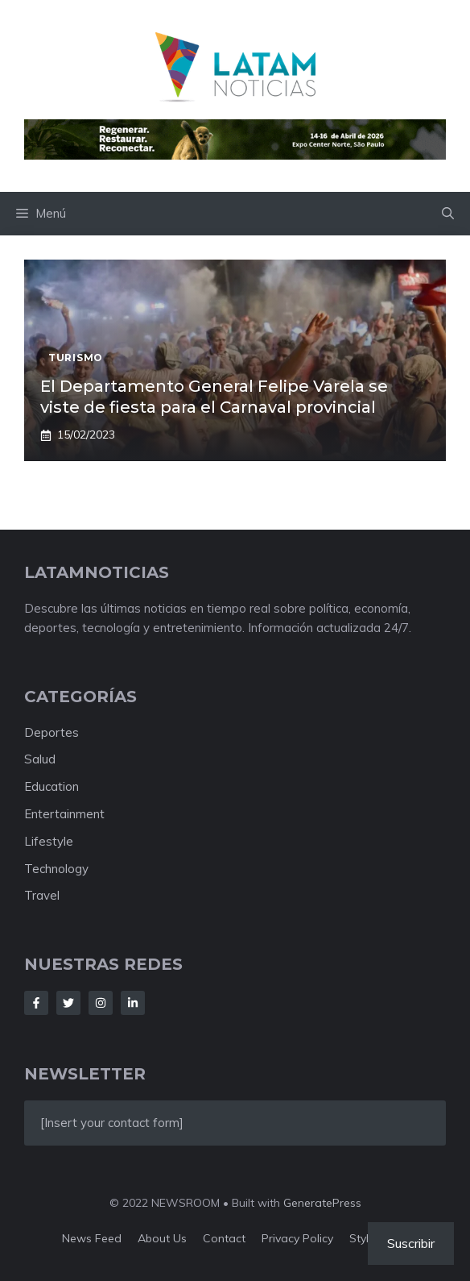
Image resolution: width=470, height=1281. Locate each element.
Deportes (51, 732)
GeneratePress (322, 1203)
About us (162, 1238)
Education (51, 786)
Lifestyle (48, 841)
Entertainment (64, 813)
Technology (56, 868)
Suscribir (411, 1243)
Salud (40, 759)
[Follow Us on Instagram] (101, 1003)
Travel (42, 895)
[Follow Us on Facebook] (36, 1003)
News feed (92, 1238)
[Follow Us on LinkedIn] (133, 1003)
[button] (448, 213)
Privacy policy (297, 1238)
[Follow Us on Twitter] (68, 1003)
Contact (224, 1238)
